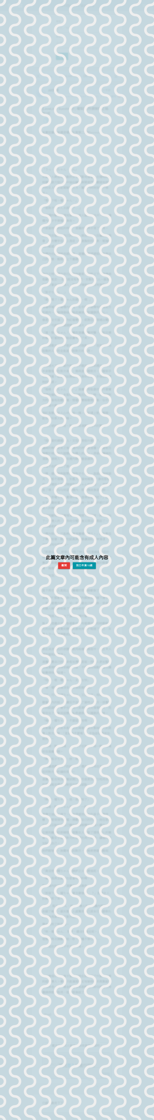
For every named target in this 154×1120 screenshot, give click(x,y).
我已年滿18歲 (84, 565)
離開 (64, 565)
